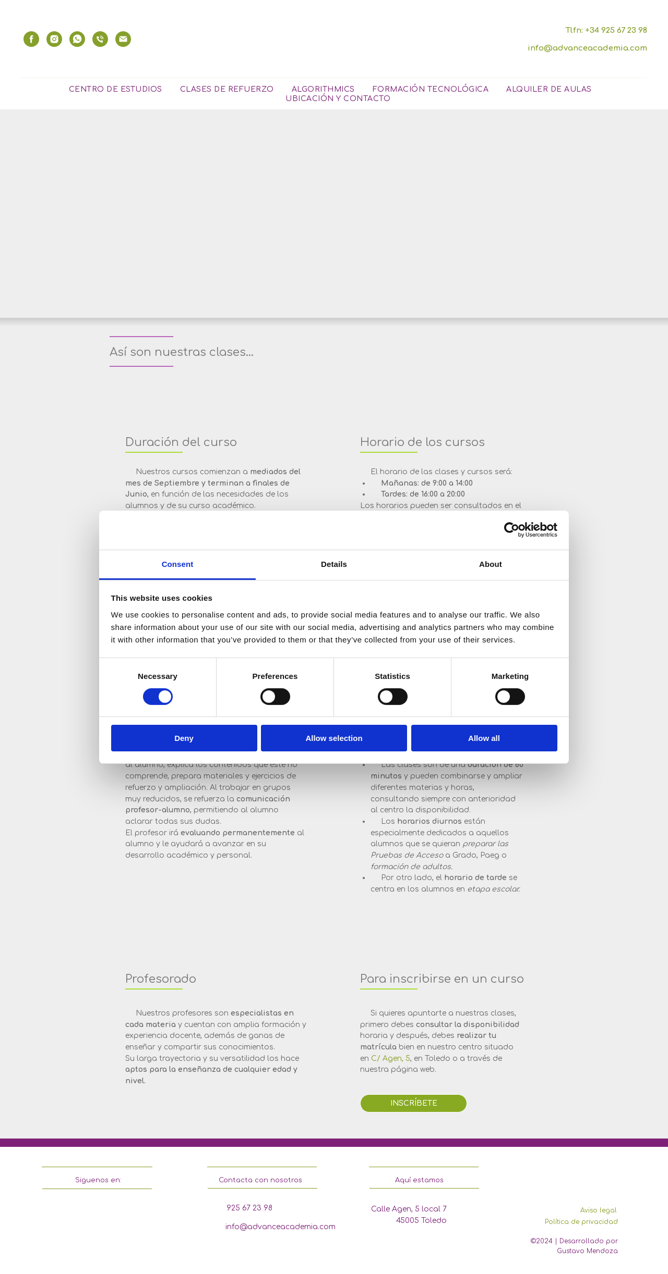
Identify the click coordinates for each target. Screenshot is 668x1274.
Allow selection (333, 738)
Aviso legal (598, 1210)
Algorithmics (323, 89)
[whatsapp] (77, 39)
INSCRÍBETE (413, 1103)
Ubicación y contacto (337, 99)
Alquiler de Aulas (549, 89)
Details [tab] (334, 563)
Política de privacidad (581, 1222)
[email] (123, 39)
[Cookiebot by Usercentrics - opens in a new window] (511, 530)
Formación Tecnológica (431, 89)
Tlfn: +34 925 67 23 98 (606, 30)
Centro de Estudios (115, 89)
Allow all (484, 738)
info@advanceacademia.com (587, 48)
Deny (184, 738)
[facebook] (31, 39)
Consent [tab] (178, 563)
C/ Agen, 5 (390, 1058)
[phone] (100, 39)
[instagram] (54, 39)
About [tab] (490, 563)
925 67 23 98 (249, 1208)
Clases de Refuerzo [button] (227, 89)
